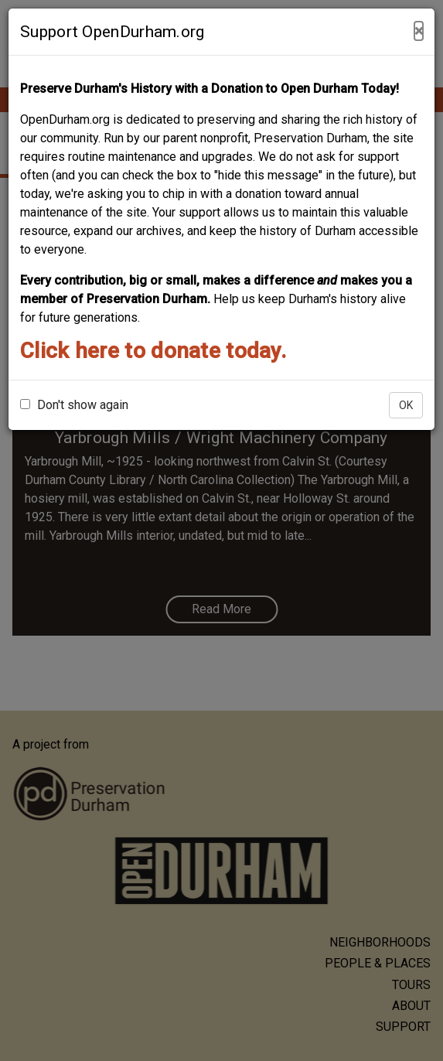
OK (406, 405)
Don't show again (74, 404)
